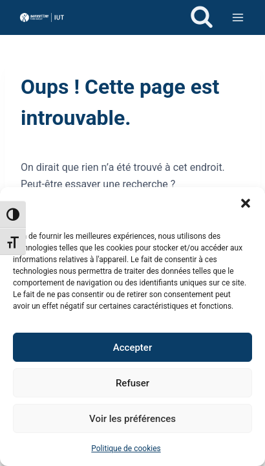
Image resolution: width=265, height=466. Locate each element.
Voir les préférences (132, 419)
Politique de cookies (125, 448)
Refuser (132, 383)
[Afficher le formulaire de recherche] (201, 17)
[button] (245, 203)
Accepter (132, 347)
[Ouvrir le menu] (237, 17)
